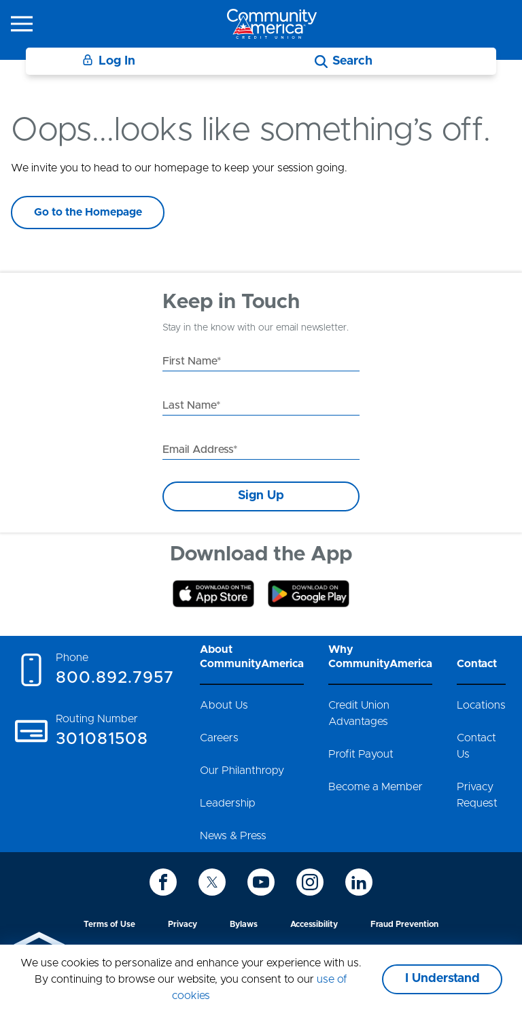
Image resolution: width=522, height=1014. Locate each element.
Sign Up (261, 496)
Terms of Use (109, 924)
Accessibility (314, 924)
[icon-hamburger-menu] (22, 24)
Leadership (228, 803)
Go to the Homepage (88, 212)
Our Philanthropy (242, 770)
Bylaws (244, 924)
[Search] (343, 61)
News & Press (233, 835)
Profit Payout (361, 754)
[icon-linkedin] (359, 882)
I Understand (442, 979)
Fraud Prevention (404, 924)
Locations (481, 705)
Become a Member (375, 786)
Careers (219, 737)
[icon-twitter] (212, 882)
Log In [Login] (108, 60)
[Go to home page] (272, 23)
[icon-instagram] (310, 882)
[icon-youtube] (261, 882)
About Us (224, 705)
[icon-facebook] (163, 882)
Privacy (182, 924)
